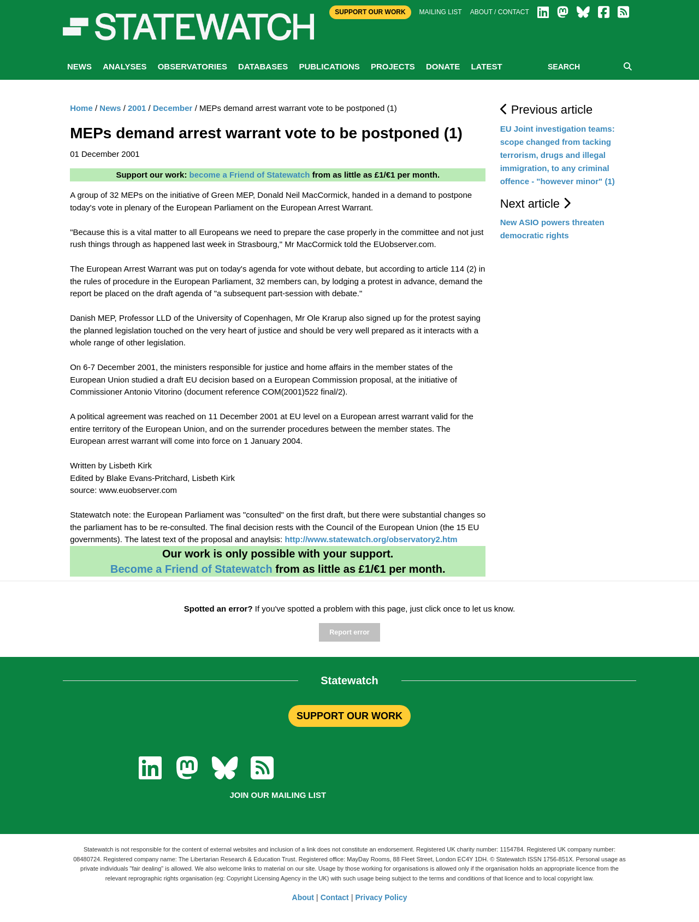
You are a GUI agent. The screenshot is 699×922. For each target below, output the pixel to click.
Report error (349, 632)
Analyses (124, 66)
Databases (263, 66)
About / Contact (499, 12)
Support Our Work (370, 12)
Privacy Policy (381, 897)
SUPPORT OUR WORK (349, 715)
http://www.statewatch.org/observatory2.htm (371, 539)
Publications (329, 66)
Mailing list (440, 12)
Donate (443, 66)
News (79, 66)
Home (81, 108)
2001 (137, 108)
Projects (393, 66)
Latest (486, 66)
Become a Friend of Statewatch (191, 569)
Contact (335, 897)
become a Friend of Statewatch (249, 174)
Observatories (192, 66)
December (173, 108)
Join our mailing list (277, 795)
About (303, 897)
